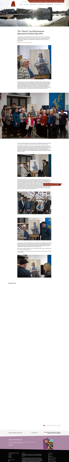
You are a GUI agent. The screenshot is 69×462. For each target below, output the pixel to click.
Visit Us (21, 4)
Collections (26, 4)
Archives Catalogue (34, 1)
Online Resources (42, 4)
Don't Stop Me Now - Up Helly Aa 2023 (16, 432)
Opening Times (46, 1)
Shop (30, 1)
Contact (62, 1)
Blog (59, 1)
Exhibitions (56, 1)
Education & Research (33, 4)
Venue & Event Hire (58, 4)
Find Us (50, 1)
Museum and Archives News (28, 42)
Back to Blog (35, 432)
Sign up (11, 445)
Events (53, 1)
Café (43, 1)
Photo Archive (40, 1)
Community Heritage (49, 4)
